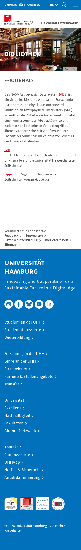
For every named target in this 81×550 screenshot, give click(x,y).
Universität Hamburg (22, 4)
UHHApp (12, 462)
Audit (24, 499)
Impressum (34, 235)
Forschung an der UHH (24, 353)
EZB (7, 150)
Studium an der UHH (22, 322)
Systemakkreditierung (58, 499)
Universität (14, 400)
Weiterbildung (17, 337)
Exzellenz (12, 408)
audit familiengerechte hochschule (10, 503)
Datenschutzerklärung (21, 240)
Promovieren (15, 369)
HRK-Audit (40, 502)
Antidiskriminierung (22, 477)
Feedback (11, 235)
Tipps (8, 174)
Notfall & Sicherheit (22, 469)
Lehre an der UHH (20, 361)
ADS (63, 94)
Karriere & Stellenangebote (28, 376)
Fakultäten (14, 423)
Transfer (11, 384)
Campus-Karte (17, 454)
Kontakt (11, 447)
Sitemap (10, 244)
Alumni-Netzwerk (20, 430)
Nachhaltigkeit (17, 415)
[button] (53, 5)
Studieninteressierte (22, 329)
